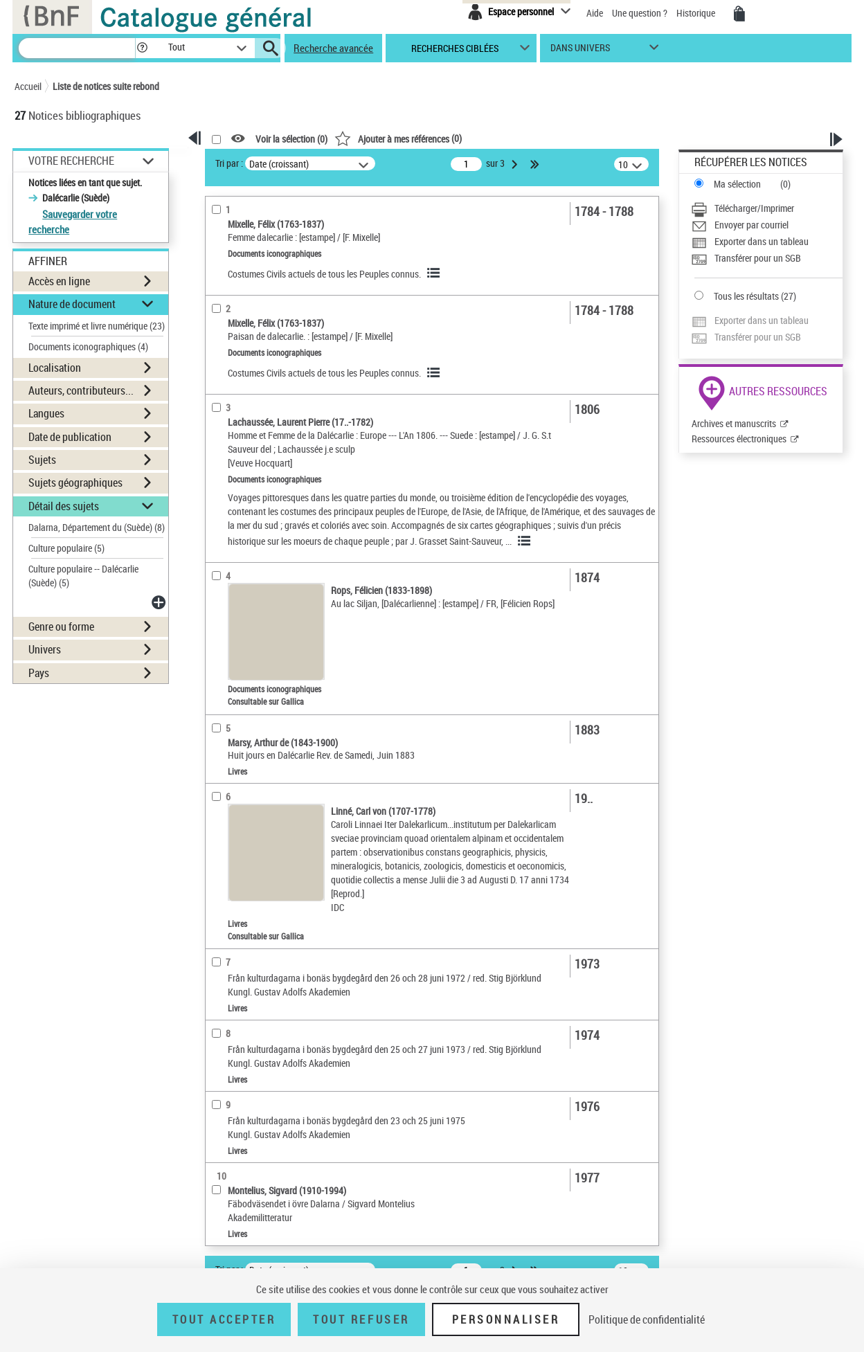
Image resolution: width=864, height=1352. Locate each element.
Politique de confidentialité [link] (646, 1319)
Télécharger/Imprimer (754, 208)
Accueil (28, 86)
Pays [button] (38, 672)
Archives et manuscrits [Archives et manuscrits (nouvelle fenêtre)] (734, 423)
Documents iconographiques (88, 346)
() (398, 138)
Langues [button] (46, 413)
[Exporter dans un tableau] (767, 242)
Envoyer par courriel (751, 224)
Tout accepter (224, 1319)
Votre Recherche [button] (71, 160)
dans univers (580, 51)
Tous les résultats (746, 296)
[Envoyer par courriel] (767, 225)
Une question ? (639, 12)
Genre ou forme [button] (61, 626)
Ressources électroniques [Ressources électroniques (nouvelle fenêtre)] (739, 438)
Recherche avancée (333, 48)
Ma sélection (737, 183)
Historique (696, 12)
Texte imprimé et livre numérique (96, 325)
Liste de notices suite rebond (106, 86)
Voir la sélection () (291, 138)
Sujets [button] (42, 459)
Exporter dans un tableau (761, 241)
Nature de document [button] (72, 304)
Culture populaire (66, 548)
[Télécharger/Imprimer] (767, 208)
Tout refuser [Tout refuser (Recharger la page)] (361, 1319)
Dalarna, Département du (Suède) (96, 527)
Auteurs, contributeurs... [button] (81, 390)
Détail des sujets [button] (63, 506)
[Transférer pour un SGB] (767, 258)
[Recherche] (77, 48)
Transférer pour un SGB (757, 257)
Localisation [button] (54, 367)
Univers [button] (44, 649)
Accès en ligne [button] (59, 281)
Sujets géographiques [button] (75, 482)
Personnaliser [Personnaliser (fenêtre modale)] (506, 1319)
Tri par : (229, 163)
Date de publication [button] (69, 436)
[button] (142, 48)
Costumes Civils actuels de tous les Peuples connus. (324, 273)
